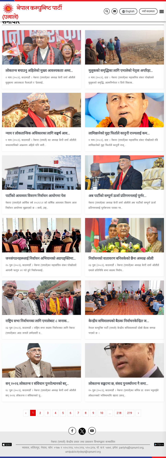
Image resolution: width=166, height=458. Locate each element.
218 (119, 413)
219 (129, 413)
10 (101, 413)
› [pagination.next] (138, 413)
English (128, 11)
